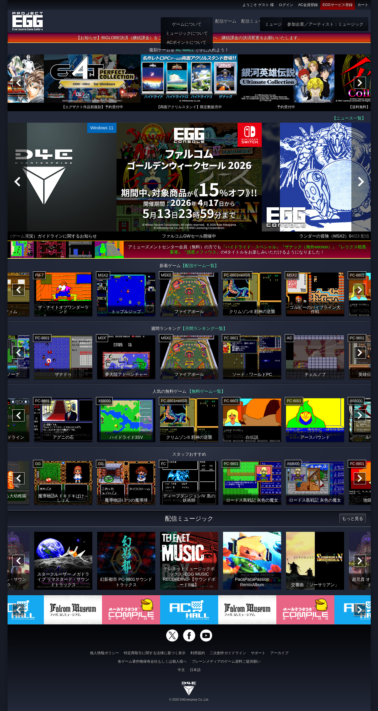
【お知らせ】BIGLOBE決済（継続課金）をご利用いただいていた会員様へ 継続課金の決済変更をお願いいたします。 (189, 37)
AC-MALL (185, 49)
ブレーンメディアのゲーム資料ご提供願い (226, 661)
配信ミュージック (258, 21)
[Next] (360, 83)
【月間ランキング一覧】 (204, 328)
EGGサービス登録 (338, 5)
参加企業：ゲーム (349, 21)
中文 (181, 670)
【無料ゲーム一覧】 (206, 391)
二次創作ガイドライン (228, 653)
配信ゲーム (225, 21)
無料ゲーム (316, 21)
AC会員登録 (308, 5)
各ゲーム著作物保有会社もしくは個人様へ (152, 661)
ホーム (186, 21)
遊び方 (204, 21)
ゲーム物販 (290, 21)
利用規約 (197, 653)
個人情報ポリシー (104, 653)
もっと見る (352, 518)
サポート (258, 653)
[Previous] (18, 83)
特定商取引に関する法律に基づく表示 (155, 653)
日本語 (195, 670)
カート (362, 5)
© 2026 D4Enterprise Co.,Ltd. (189, 699)
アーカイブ (279, 653)
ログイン (286, 5)
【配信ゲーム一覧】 (200, 265)
